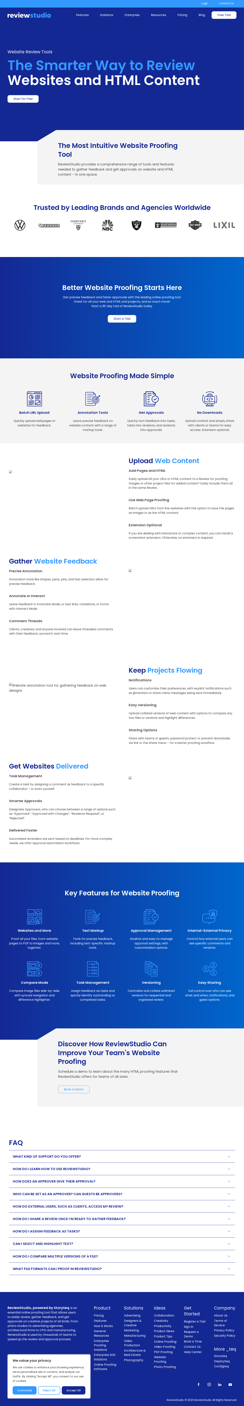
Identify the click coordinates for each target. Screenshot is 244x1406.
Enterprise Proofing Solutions (101, 1345)
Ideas (159, 1308)
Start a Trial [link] (122, 319)
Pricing (182, 15)
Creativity (161, 1321)
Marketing (131, 1330)
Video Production (132, 1343)
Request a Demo (191, 1334)
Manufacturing (134, 1335)
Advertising (132, 1315)
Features (82, 15)
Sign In (188, 1327)
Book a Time (193, 1341)
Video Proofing (164, 1347)
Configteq (221, 1366)
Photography (133, 1360)
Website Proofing (160, 1359)
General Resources (101, 1333)
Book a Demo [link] (74, 1089)
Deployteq (222, 1361)
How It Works (103, 1326)
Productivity (162, 1326)
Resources (158, 15)
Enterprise (132, 15)
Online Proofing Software (105, 1366)
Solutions (106, 15)
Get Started (192, 1311)
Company (224, 1308)
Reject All (49, 1390)
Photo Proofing (165, 1367)
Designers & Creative (133, 1323)
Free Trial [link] (224, 15)
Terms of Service (220, 1323)
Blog (202, 15)
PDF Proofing (163, 1352)
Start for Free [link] (23, 99)
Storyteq (220, 1356)
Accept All (74, 1390)
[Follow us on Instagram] (209, 1384)
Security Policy (224, 1335)
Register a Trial (194, 1321)
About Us (220, 1315)
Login (204, 3)
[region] (49, 1376)
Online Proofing (165, 1341)
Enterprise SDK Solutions (104, 1357)
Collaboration (164, 1315)
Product (102, 1308)
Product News (164, 1331)
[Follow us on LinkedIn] (219, 1384)
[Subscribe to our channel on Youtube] (230, 1384)
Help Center (193, 1352)
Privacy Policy (224, 1330)
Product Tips (163, 1336)
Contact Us (226, 3)
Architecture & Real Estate (135, 1352)
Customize (24, 1390)
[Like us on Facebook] (198, 1384)
